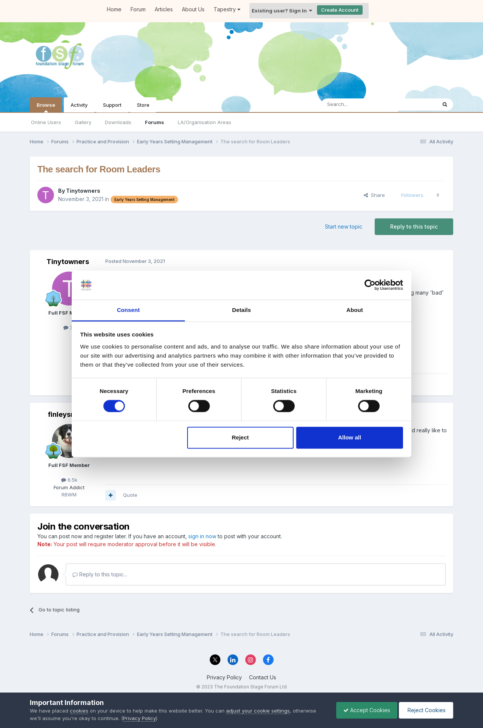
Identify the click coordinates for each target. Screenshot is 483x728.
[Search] (359, 104)
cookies (79, 711)
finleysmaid (68, 414)
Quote (130, 495)
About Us (193, 9)
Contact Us (262, 677)
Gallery (83, 122)
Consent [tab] (128, 310)
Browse (46, 107)
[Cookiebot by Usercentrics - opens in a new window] (370, 285)
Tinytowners (83, 190)
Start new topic (343, 226)
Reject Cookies (425, 710)
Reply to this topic (414, 226)
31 (69, 327)
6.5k (69, 480)
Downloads (118, 122)
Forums (154, 122)
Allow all (349, 437)
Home (114, 9)
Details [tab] (241, 310)
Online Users (46, 122)
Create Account (339, 10)
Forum (138, 9)
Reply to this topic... (99, 574)
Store (143, 105)
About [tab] (354, 310)
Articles (164, 9)
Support (112, 105)
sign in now (202, 536)
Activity (79, 105)
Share (374, 195)
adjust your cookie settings (258, 711)
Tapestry (227, 9)
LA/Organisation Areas (204, 122)
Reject (240, 437)
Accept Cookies (364, 710)
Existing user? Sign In (282, 11)
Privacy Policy (224, 677)
